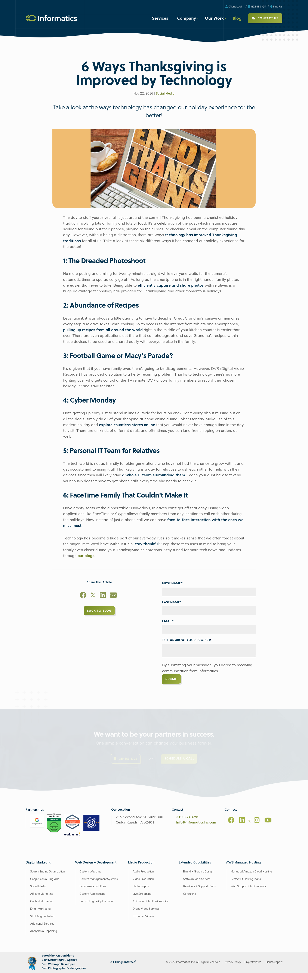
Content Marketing (41, 901)
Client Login (234, 6)
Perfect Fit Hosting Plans (246, 879)
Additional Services (42, 924)
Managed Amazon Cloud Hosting (251, 871)
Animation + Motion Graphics (150, 901)
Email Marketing (40, 909)
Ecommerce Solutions (93, 886)
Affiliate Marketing (41, 894)
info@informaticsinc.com (196, 822)
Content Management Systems (99, 879)
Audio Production (143, 871)
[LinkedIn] (103, 595)
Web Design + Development (95, 862)
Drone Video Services (146, 909)
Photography (141, 886)
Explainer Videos (143, 916)
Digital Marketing (38, 862)
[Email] (113, 595)
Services (160, 18)
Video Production (143, 879)
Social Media (165, 93)
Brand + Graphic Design (198, 871)
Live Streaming (142, 894)
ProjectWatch (252, 962)
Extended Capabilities (195, 862)
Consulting (189, 894)
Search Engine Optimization (47, 871)
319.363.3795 (257, 6)
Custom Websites (90, 871)
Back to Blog (99, 610)
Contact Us (265, 18)
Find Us (276, 6)
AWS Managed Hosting (243, 862)
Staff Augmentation (42, 916)
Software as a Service (196, 879)
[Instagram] (257, 820)
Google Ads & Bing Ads (44, 879)
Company (186, 18)
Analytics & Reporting (43, 931)
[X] (93, 595)
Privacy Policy (232, 962)
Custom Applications (92, 894)
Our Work (214, 18)
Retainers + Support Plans (199, 886)
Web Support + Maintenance (248, 886)
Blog (237, 18)
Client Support (273, 962)
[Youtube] (268, 820)
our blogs (86, 556)
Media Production (141, 862)
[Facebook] (83, 595)
